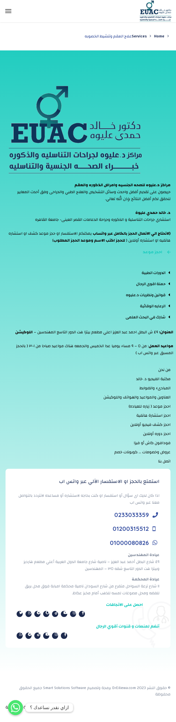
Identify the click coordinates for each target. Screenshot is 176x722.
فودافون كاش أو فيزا (152, 443)
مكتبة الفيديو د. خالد (153, 379)
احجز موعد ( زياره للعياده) (149, 406)
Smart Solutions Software (64, 688)
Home (159, 36)
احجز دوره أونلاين (156, 433)
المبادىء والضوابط (154, 388)
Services (139, 36)
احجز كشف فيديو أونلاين (150, 424)
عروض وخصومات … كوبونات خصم (142, 452)
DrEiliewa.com (124, 688)
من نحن (164, 369)
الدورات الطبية (153, 272)
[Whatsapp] (15, 707)
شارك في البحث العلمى (145, 317)
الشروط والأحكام (58, 707)
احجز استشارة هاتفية (153, 415)
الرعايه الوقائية (152, 306)
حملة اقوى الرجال (150, 284)
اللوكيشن (24, 332)
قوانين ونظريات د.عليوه (145, 295)
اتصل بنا (164, 461)
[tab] (147, 272)
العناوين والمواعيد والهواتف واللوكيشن (136, 397)
